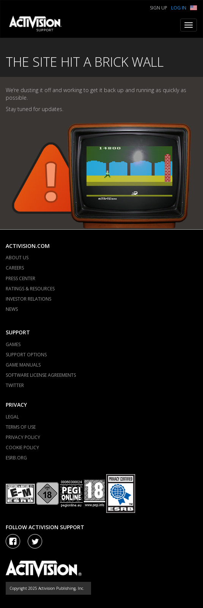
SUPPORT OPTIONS (26, 354)
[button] (193, 7)
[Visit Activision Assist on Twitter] (35, 541)
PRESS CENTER (20, 278)
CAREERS (15, 268)
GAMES (13, 344)
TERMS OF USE (21, 427)
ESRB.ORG (16, 457)
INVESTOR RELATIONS (28, 299)
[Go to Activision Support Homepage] (39, 25)
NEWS (12, 309)
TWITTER (15, 385)
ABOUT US (17, 257)
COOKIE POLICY (22, 447)
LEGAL (12, 417)
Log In (178, 8)
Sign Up (158, 8)
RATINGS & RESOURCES (30, 288)
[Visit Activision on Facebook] (13, 541)
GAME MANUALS (23, 365)
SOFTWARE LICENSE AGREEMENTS (41, 375)
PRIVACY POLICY (23, 437)
